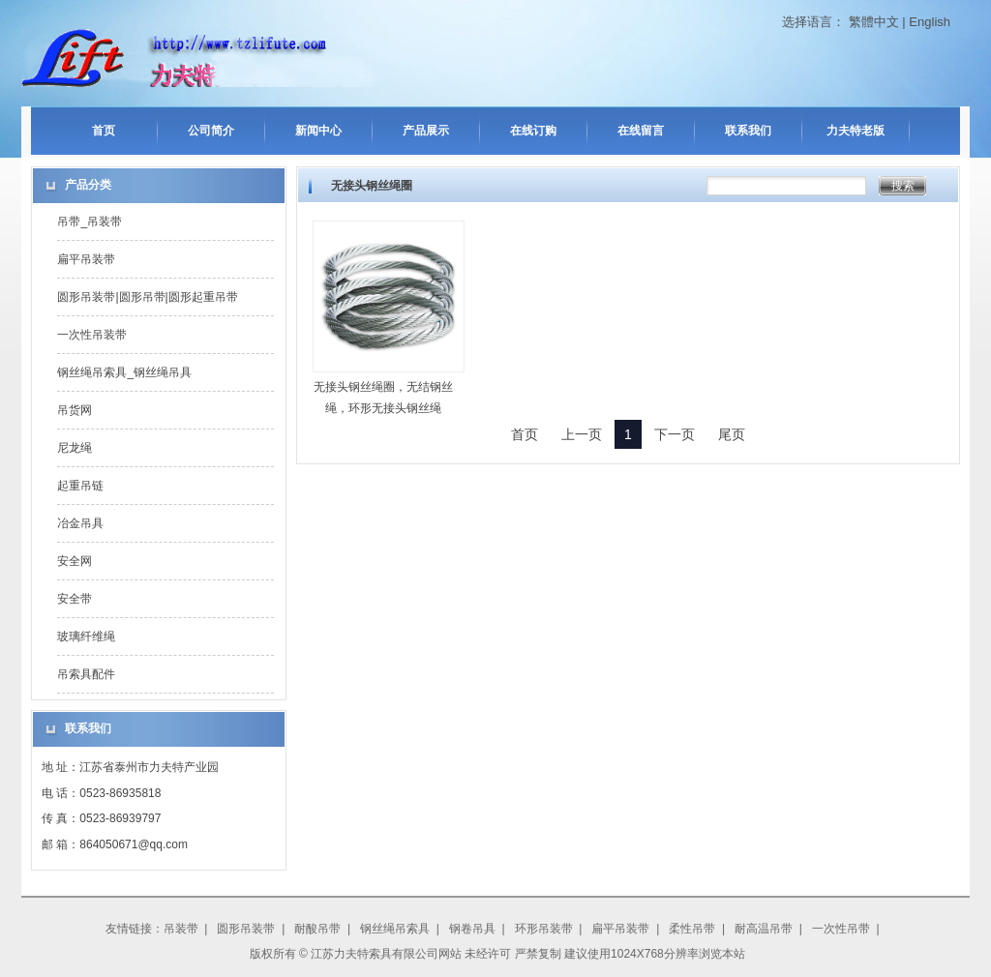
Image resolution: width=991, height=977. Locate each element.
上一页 (581, 434)
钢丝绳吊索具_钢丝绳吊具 (124, 372)
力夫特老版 (855, 130)
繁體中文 (874, 22)
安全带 (74, 599)
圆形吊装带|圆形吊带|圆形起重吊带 (147, 297)
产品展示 (426, 130)
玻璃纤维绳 (86, 636)
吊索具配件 (86, 674)
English (929, 22)
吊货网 (74, 410)
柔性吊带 (692, 928)
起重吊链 (80, 485)
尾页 (731, 434)
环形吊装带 (544, 928)
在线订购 (533, 130)
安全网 (74, 561)
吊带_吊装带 (89, 221)
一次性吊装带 (92, 334)
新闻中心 (318, 130)
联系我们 (748, 130)
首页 (103, 130)
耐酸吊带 (317, 928)
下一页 (674, 434)
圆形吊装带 (246, 928)
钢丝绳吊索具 (395, 928)
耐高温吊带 (764, 928)
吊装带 (181, 928)
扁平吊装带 (86, 259)
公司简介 (211, 130)
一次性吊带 (841, 928)
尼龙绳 (74, 448)
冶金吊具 (80, 523)
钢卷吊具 (472, 928)
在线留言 (640, 130)
